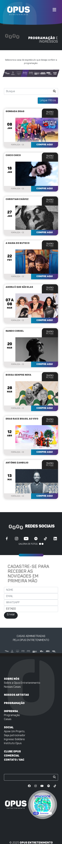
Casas (7, 719)
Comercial (11, 755)
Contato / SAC (14, 759)
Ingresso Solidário (14, 739)
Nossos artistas (16, 694)
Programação (14, 703)
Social (9, 727)
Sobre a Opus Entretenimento (22, 683)
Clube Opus (12, 751)
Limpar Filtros (48, 100)
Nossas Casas (12, 687)
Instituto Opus (12, 743)
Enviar (11, 614)
